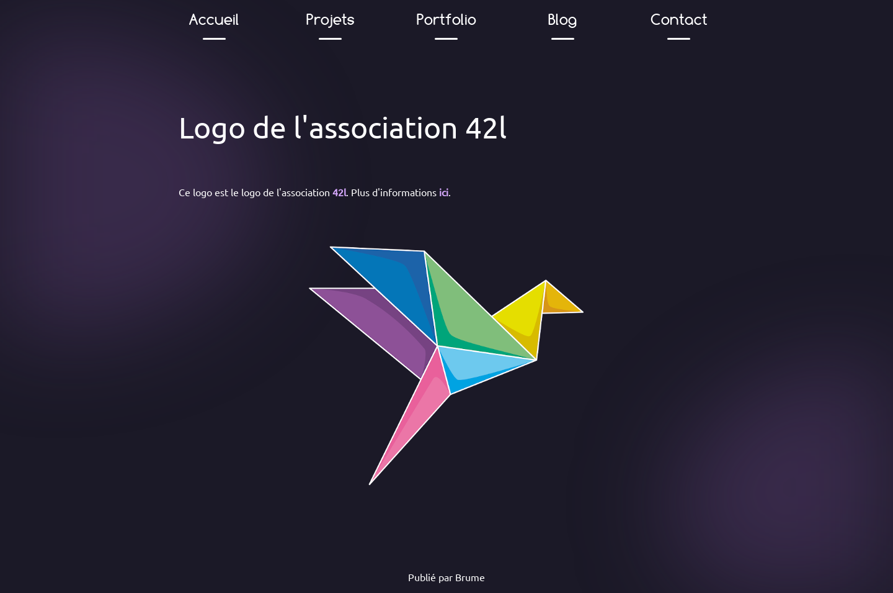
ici (443, 192)
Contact (678, 20)
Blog (562, 20)
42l (339, 192)
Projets (330, 20)
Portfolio (446, 20)
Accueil (214, 20)
